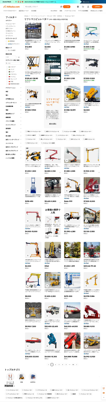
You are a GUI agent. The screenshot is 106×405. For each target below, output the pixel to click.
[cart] (83, 7)
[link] (103, 388)
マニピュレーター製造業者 (44, 394)
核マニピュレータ (75, 139)
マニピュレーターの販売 (48, 143)
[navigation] (13, 190)
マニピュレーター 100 (85, 394)
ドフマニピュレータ (41, 390)
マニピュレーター (31, 139)
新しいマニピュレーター (78, 135)
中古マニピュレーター (32, 143)
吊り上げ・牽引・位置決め (54, 16)
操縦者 (73, 394)
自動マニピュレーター (56, 390)
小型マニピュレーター (85, 131)
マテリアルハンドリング (38, 16)
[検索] (66, 6)
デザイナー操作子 (31, 135)
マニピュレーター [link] (70, 16)
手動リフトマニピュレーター (33, 131)
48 (73, 364)
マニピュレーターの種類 (69, 131)
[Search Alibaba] (42, 7)
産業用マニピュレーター (52, 398)
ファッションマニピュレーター (90, 390)
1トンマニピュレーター (12, 390)
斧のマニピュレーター (61, 394)
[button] (61, 7)
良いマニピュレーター (72, 390)
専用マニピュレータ (28, 394)
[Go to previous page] (48, 364)
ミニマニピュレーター (62, 135)
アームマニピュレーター (12, 394)
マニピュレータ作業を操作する (14, 398)
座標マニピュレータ (88, 139)
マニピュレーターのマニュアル (34, 398)
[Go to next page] (76, 364)
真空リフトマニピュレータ (51, 131)
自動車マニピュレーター (46, 135)
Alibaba (26, 16)
